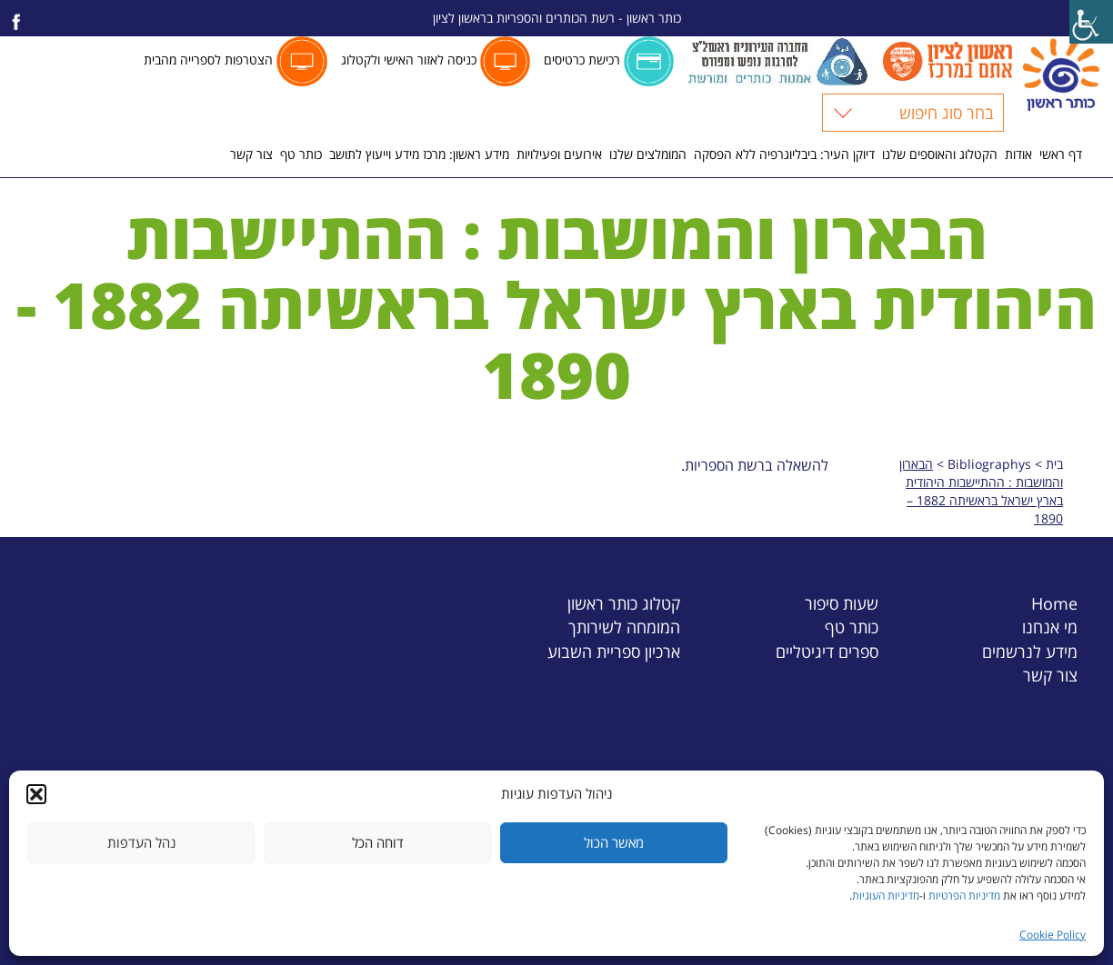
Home (1054, 603)
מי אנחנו (1050, 626)
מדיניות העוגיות (885, 895)
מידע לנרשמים (1030, 651)
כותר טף (301, 154)
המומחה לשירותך (624, 626)
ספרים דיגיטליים (827, 651)
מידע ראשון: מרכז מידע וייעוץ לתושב (419, 154)
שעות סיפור (841, 603)
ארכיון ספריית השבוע (613, 651)
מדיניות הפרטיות (964, 895)
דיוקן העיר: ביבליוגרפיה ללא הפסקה (784, 154)
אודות (1018, 154)
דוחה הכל (378, 842)
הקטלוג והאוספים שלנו (940, 154)
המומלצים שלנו (648, 154)
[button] (36, 794)
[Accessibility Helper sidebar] (1091, 22)
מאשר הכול (614, 842)
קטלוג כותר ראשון (623, 603)
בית (1054, 464)
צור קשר (251, 154)
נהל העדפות (141, 842)
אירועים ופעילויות (559, 154)
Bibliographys (989, 464)
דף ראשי (1060, 154)
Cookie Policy (1052, 934)
